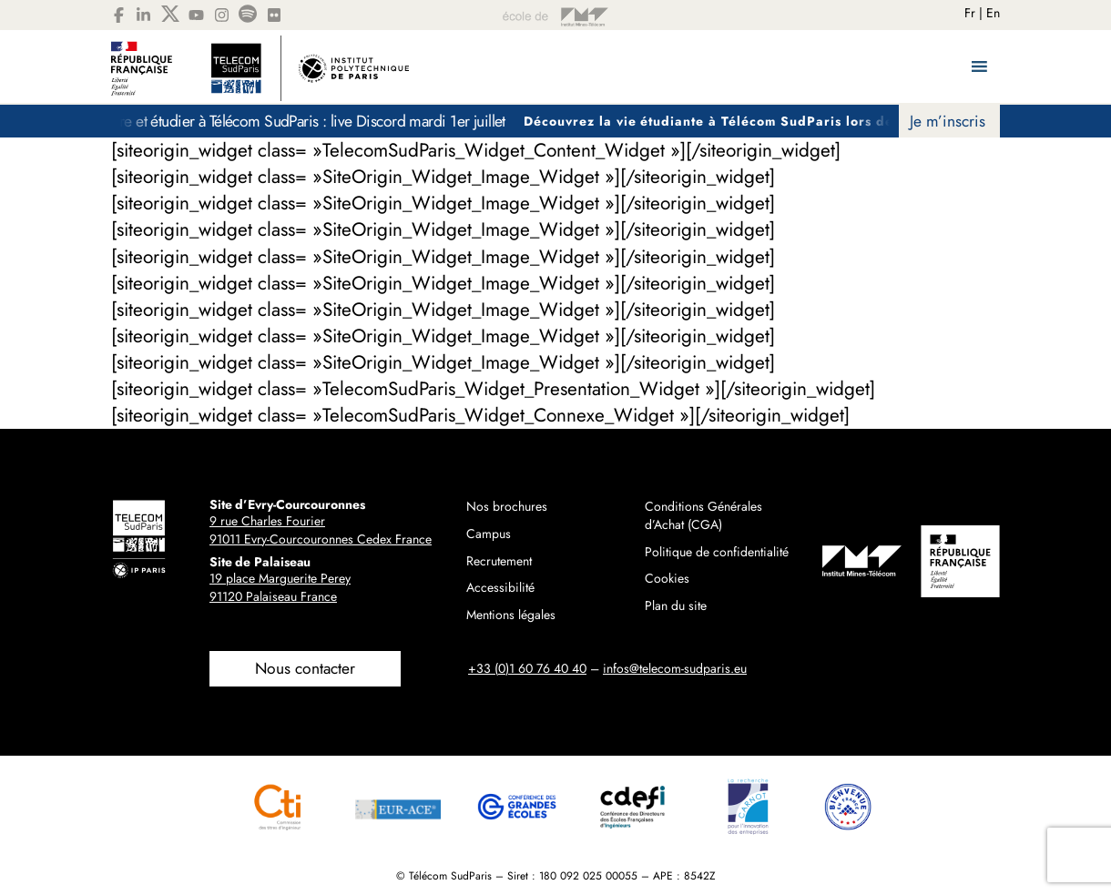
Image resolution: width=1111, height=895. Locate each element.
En (993, 13)
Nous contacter (305, 668)
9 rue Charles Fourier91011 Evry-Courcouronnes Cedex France (320, 530)
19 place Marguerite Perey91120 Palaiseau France (280, 587)
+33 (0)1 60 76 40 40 (527, 668)
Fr (969, 13)
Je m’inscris (947, 121)
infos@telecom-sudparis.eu (675, 668)
